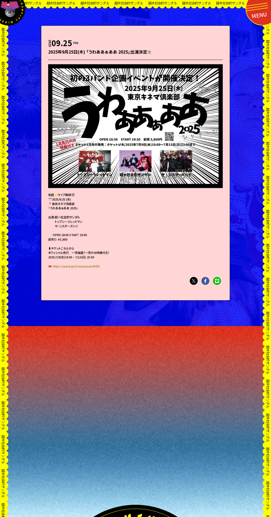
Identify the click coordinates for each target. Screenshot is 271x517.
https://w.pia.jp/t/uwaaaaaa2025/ (76, 266)
